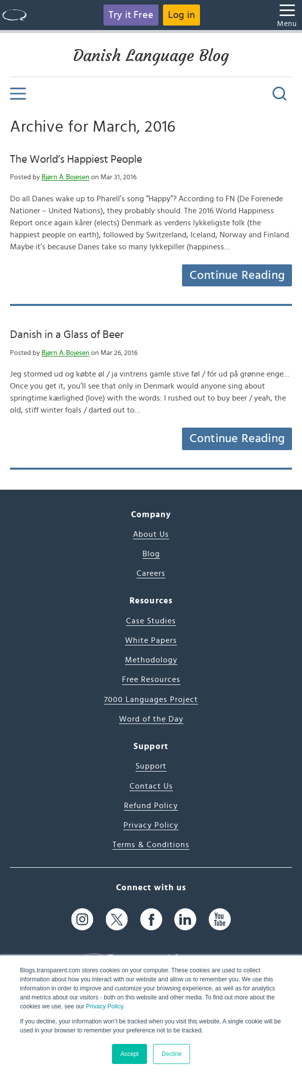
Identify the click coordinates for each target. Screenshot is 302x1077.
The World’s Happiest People (76, 159)
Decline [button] (172, 1053)
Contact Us (151, 786)
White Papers (151, 640)
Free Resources (151, 679)
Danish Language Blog (151, 56)
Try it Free (131, 15)
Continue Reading (237, 275)
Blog (151, 554)
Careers (151, 573)
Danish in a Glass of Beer (67, 334)
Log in (181, 15)
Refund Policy (151, 806)
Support (151, 766)
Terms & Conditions (151, 845)
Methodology (151, 660)
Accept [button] (129, 1053)
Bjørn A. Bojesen (66, 177)
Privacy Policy (104, 1006)
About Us (151, 534)
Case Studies (151, 621)
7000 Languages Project (151, 699)
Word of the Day (151, 719)
